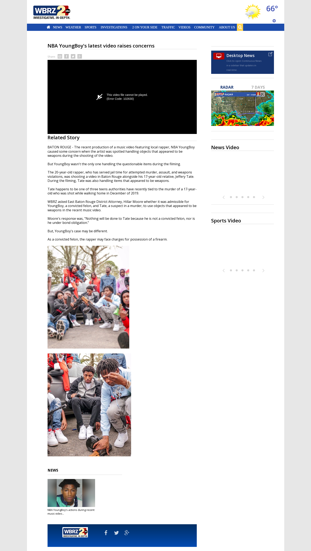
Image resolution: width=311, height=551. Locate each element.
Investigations (114, 27)
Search (240, 27)
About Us (227, 27)
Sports (91, 27)
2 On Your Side (144, 27)
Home (48, 27)
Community (204, 27)
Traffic (168, 27)
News (57, 27)
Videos (184, 27)
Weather (73, 27)
